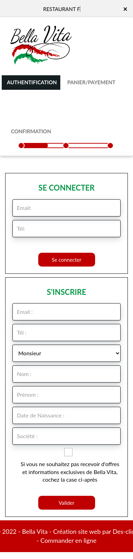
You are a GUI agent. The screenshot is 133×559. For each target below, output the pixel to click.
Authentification (32, 82)
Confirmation (31, 131)
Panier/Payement (91, 82)
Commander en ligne (68, 540)
